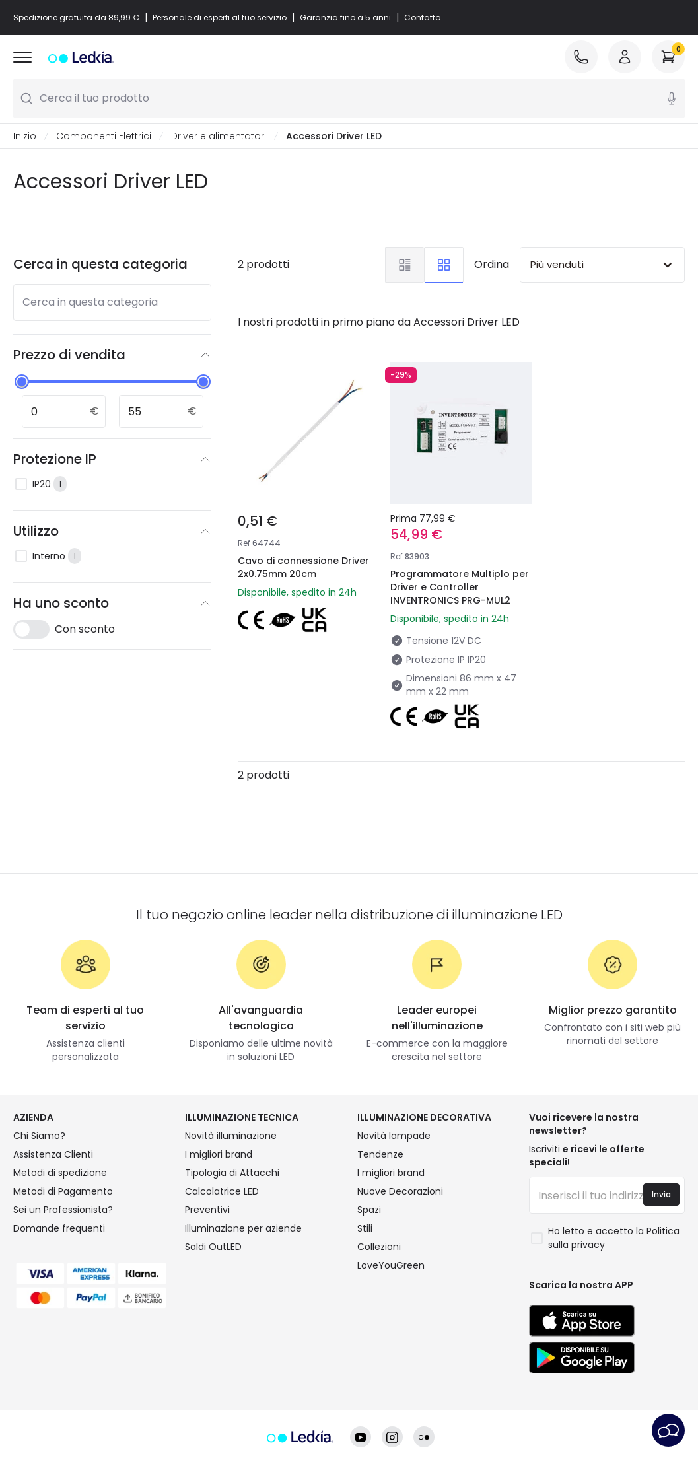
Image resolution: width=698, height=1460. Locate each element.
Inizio (24, 136)
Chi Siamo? (39, 1135)
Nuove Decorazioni (400, 1191)
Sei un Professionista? (63, 1209)
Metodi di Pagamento (63, 1191)
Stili (364, 1228)
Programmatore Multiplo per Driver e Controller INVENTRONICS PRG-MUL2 (459, 587)
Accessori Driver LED (334, 136)
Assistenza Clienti (53, 1154)
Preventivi (207, 1209)
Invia (661, 1194)
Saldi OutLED (213, 1246)
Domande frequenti (59, 1228)
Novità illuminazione (231, 1135)
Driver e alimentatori (218, 136)
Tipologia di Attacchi (232, 1172)
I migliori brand (218, 1154)
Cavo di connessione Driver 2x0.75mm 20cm (303, 567)
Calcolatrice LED (222, 1191)
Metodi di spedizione (60, 1172)
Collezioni (379, 1246)
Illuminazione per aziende (243, 1228)
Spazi (369, 1209)
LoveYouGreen (391, 1265)
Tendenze (380, 1154)
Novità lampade (394, 1135)
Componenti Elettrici (103, 136)
